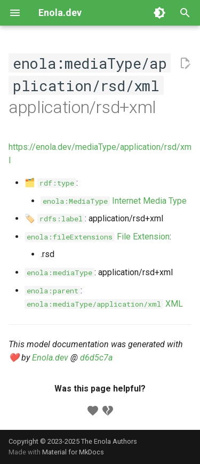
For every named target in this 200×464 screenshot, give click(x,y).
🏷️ (55, 218)
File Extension (97, 236)
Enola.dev (50, 358)
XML (104, 304)
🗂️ (50, 183)
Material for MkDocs (73, 452)
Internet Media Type (114, 201)
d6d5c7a (96, 358)
